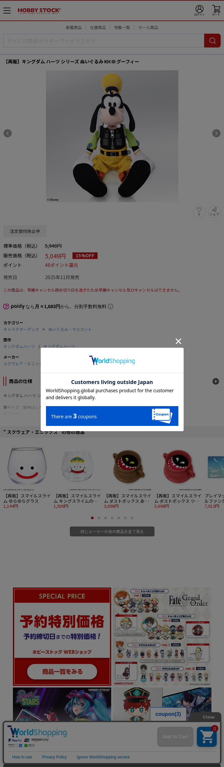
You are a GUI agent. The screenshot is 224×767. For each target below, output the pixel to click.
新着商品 (74, 27)
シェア (214, 213)
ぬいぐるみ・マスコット (70, 329)
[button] (92, 518)
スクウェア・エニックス (25, 363)
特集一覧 (122, 27)
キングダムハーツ (19, 346)
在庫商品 (98, 27)
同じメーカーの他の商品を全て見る (112, 531)
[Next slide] (216, 133)
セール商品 (148, 27)
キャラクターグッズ (21, 329)
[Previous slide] (7, 133)
